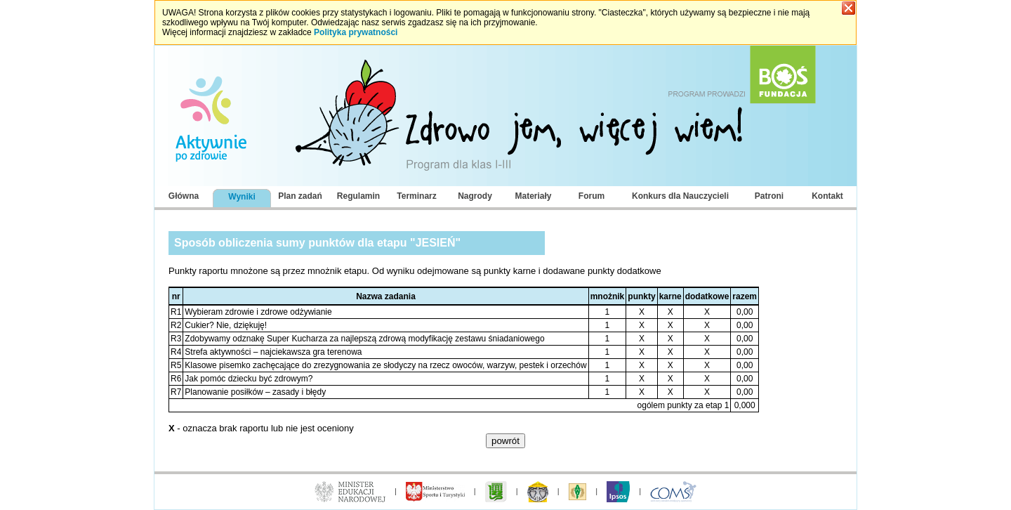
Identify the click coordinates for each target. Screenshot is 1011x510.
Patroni (769, 196)
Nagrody (475, 196)
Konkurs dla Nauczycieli (680, 196)
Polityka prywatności (355, 32)
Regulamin (358, 196)
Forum (591, 196)
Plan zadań (300, 196)
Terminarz (416, 196)
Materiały (533, 196)
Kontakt (827, 196)
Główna (183, 196)
